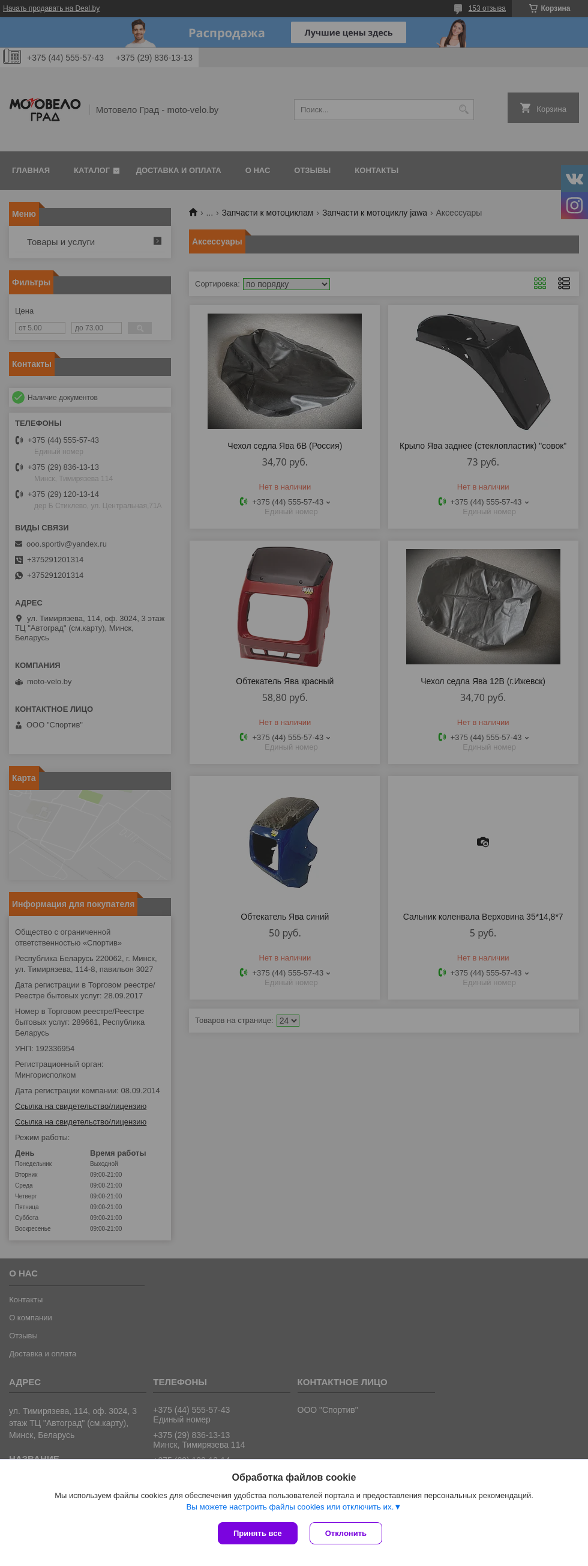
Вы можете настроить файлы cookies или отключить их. (290, 1506)
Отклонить (346, 1533)
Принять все (257, 1533)
